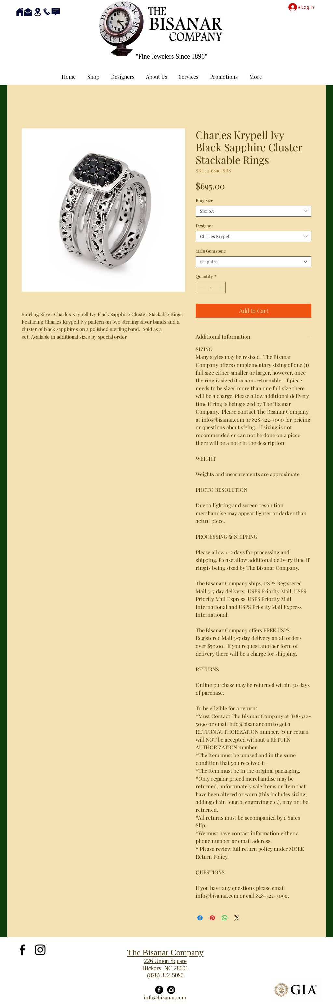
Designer (204, 225)
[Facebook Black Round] (159, 990)
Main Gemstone (211, 251)
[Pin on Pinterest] (212, 918)
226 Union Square (165, 961)
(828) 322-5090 (165, 975)
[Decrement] (201, 287)
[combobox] (253, 211)
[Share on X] (237, 918)
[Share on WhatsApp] (225, 918)
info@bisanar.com (165, 997)
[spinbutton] (211, 287)
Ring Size (204, 200)
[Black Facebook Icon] (22, 950)
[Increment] (221, 287)
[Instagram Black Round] (171, 990)
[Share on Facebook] (200, 918)
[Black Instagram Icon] (40, 950)
